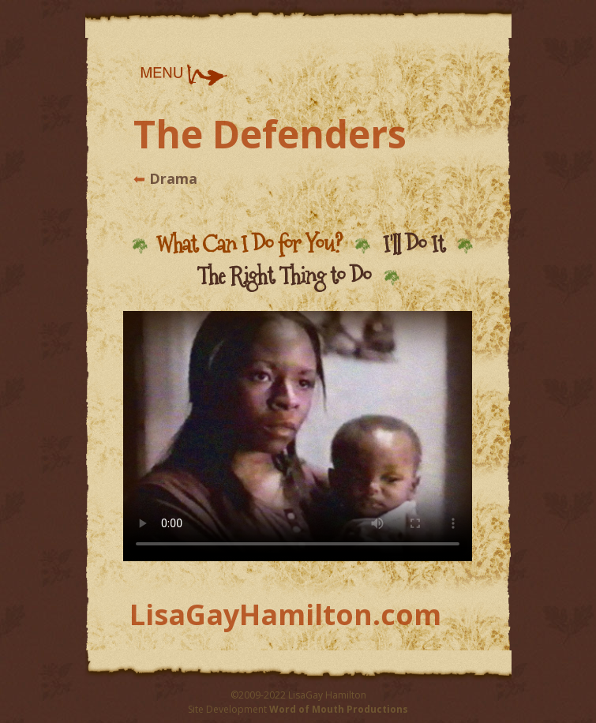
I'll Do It (413, 244)
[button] (183, 75)
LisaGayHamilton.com (285, 614)
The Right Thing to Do (284, 276)
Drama (171, 178)
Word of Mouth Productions (338, 709)
